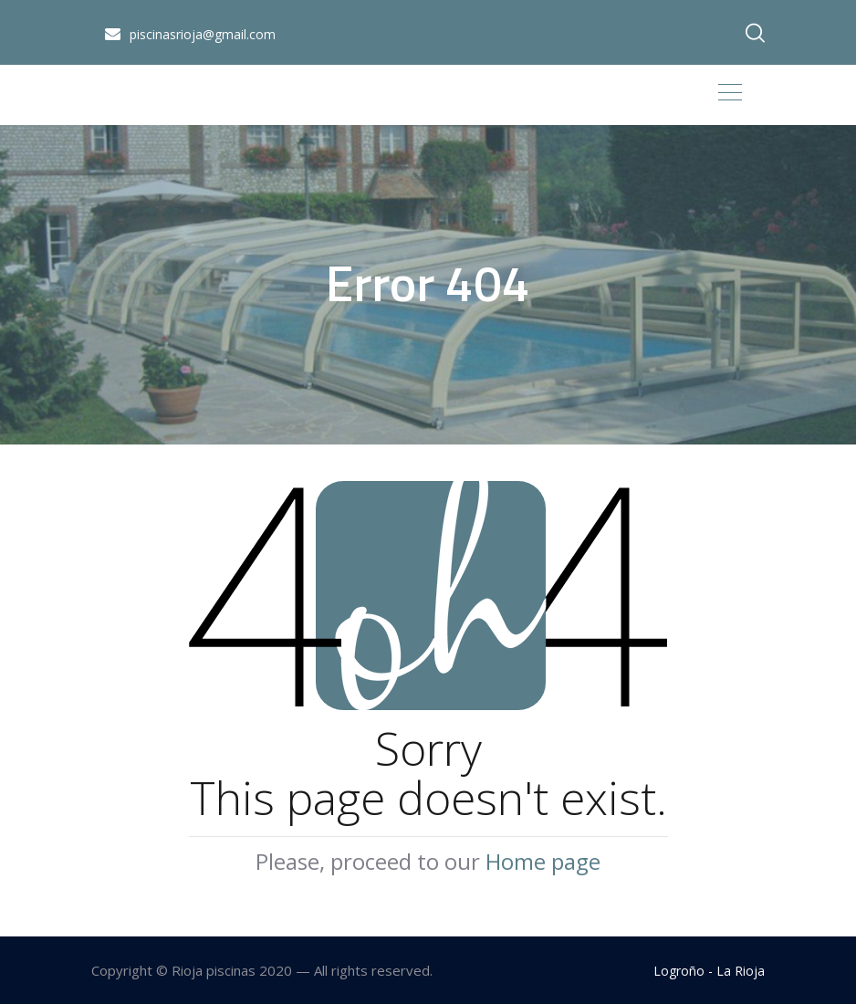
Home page (542, 861)
